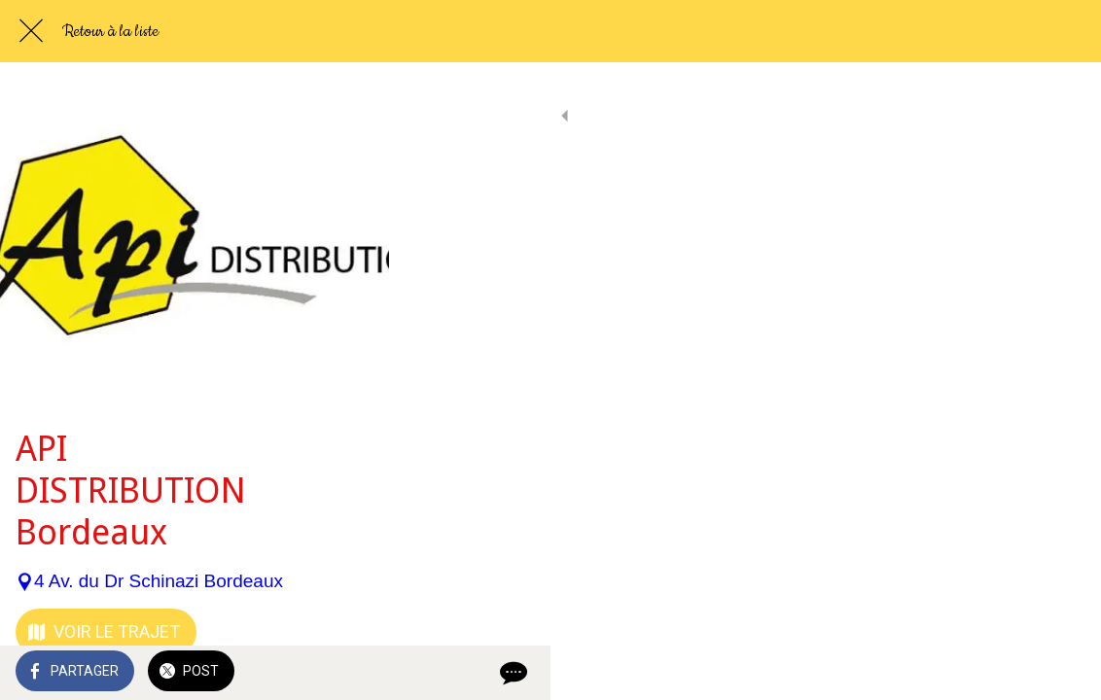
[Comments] (1062, 672)
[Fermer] (31, 31)
